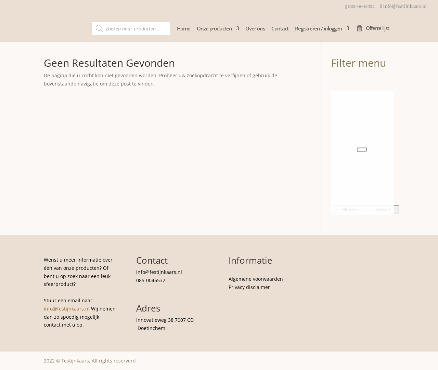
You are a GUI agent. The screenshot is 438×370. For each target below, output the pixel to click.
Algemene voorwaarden (256, 279)
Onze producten (214, 29)
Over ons (255, 29)
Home (183, 29)
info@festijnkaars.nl (67, 308)
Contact (279, 29)
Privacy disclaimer (249, 287)
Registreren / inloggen (318, 29)
